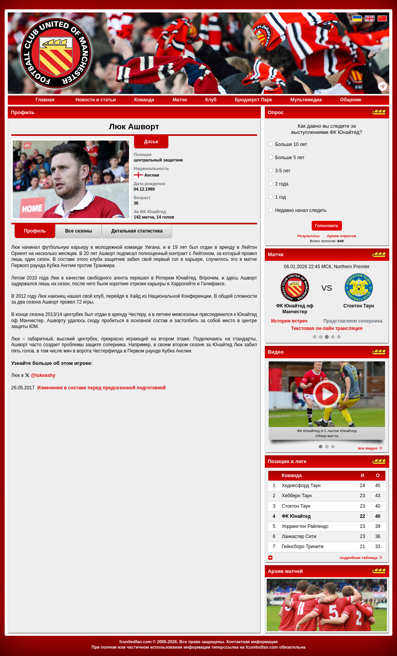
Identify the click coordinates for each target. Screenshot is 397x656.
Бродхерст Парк (253, 99)
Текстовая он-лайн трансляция (326, 328)
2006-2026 (167, 641)
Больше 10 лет (291, 144)
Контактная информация (252, 641)
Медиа (306, 99)
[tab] (34, 231)
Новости (96, 99)
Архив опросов (341, 236)
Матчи (180, 99)
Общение (350, 99)
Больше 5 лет (290, 157)
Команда (144, 99)
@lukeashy (43, 375)
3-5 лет (282, 171)
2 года (281, 184)
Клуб (211, 99)
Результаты (308, 236)
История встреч (289, 321)
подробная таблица (361, 557)
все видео (370, 448)
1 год (280, 197)
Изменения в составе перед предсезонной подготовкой (101, 387)
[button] (122, 179)
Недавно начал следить (301, 210)
